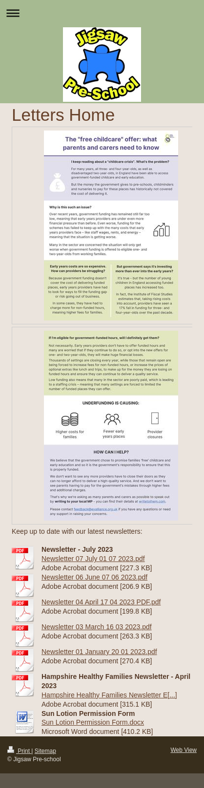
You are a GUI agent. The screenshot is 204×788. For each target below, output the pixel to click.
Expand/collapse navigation (102, 12)
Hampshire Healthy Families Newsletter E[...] (109, 695)
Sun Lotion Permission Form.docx (92, 722)
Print (19, 751)
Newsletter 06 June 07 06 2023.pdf (94, 577)
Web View (183, 750)
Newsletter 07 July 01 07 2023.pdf (93, 559)
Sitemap (45, 751)
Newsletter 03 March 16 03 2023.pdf (96, 627)
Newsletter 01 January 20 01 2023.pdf (99, 652)
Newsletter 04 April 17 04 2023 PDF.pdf (101, 602)
